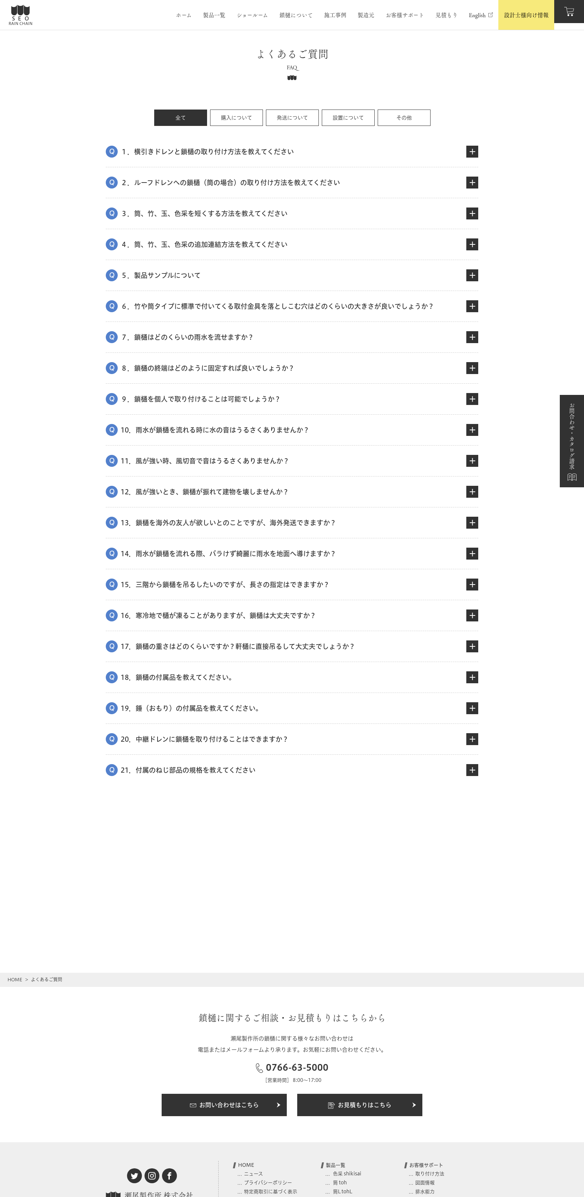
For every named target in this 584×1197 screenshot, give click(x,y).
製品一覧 (335, 1165)
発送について (292, 117)
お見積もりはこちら (372, 1105)
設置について (348, 117)
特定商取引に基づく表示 (270, 1191)
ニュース (253, 1174)
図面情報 (425, 1182)
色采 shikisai (346, 1174)
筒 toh (339, 1182)
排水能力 (425, 1191)
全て (180, 117)
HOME (14, 979)
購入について (236, 117)
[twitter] (134, 1175)
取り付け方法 (429, 1174)
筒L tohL (342, 1191)
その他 (404, 117)
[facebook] (169, 1175)
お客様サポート (426, 1165)
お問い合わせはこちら (235, 1105)
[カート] (569, 15)
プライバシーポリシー (268, 1182)
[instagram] (152, 1175)
